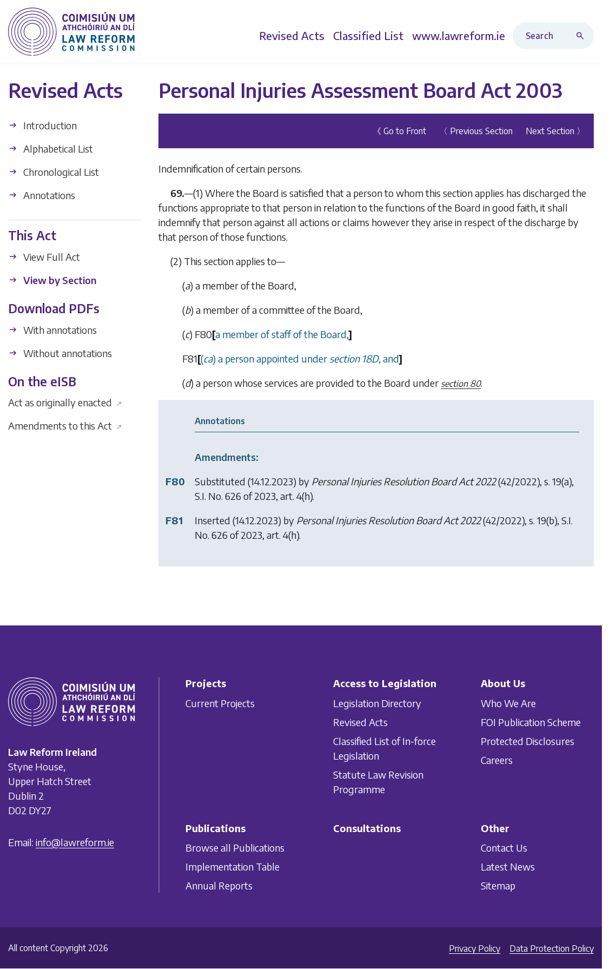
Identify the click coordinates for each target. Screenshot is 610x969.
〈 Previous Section (476, 131)
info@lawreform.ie (75, 842)
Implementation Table (232, 866)
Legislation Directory (377, 703)
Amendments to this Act (65, 425)
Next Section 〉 (555, 131)
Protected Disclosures (527, 741)
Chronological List (53, 172)
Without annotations (60, 353)
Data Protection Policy (551, 948)
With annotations (52, 330)
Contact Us (504, 847)
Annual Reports (219, 885)
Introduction (42, 125)
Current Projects (220, 703)
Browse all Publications (234, 847)
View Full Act (44, 257)
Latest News (508, 866)
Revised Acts (360, 722)
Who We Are (508, 703)
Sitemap (498, 885)
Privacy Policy (474, 948)
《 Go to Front (399, 131)
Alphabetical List (50, 148)
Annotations (41, 195)
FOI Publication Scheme (531, 722)
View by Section (52, 280)
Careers (497, 760)
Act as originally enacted (65, 402)
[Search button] (582, 35)
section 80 (461, 383)
